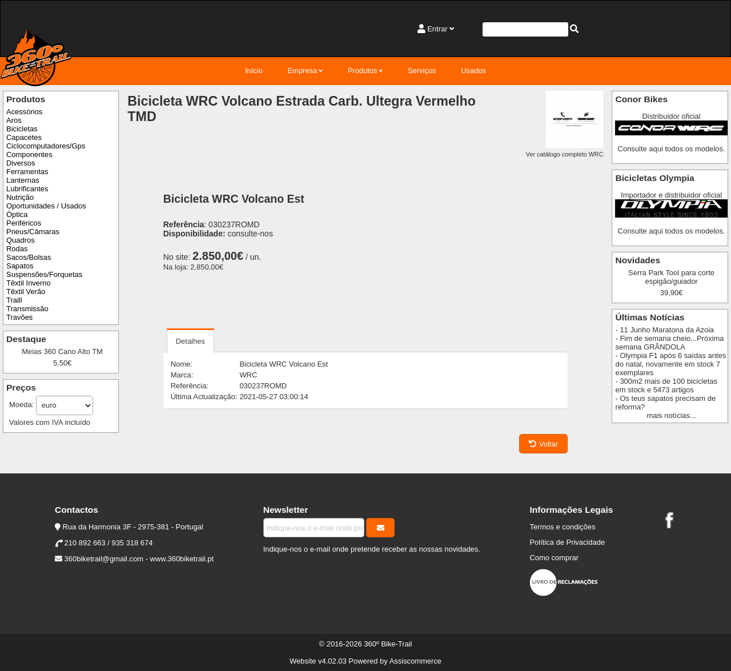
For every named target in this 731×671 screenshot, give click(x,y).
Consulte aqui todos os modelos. (671, 148)
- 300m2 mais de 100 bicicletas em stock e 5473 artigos (666, 385)
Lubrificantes (27, 188)
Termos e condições (562, 527)
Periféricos (23, 223)
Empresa (302, 70)
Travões (19, 317)
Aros (14, 120)
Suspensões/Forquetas (44, 274)
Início (254, 70)
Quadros (20, 240)
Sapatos (20, 266)
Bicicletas (22, 128)
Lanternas (22, 180)
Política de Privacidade (567, 542)
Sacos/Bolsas (28, 257)
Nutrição (20, 197)
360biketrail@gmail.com (104, 559)
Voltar (543, 444)
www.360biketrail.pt (182, 559)
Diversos (20, 163)
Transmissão (27, 308)
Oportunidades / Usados (46, 206)
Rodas (16, 248)
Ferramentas (27, 171)
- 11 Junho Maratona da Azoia (664, 330)
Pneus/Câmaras (32, 231)
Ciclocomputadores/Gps (45, 146)
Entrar (437, 29)
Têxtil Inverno (28, 283)
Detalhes (190, 341)
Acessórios (24, 111)
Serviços (422, 70)
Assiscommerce (415, 661)
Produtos (362, 70)
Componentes (29, 154)
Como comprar (554, 557)
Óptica (16, 214)
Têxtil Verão (25, 291)
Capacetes (24, 137)
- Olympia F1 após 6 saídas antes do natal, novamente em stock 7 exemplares (670, 364)
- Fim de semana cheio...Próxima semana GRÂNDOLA (669, 342)
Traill (14, 300)
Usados (473, 70)
